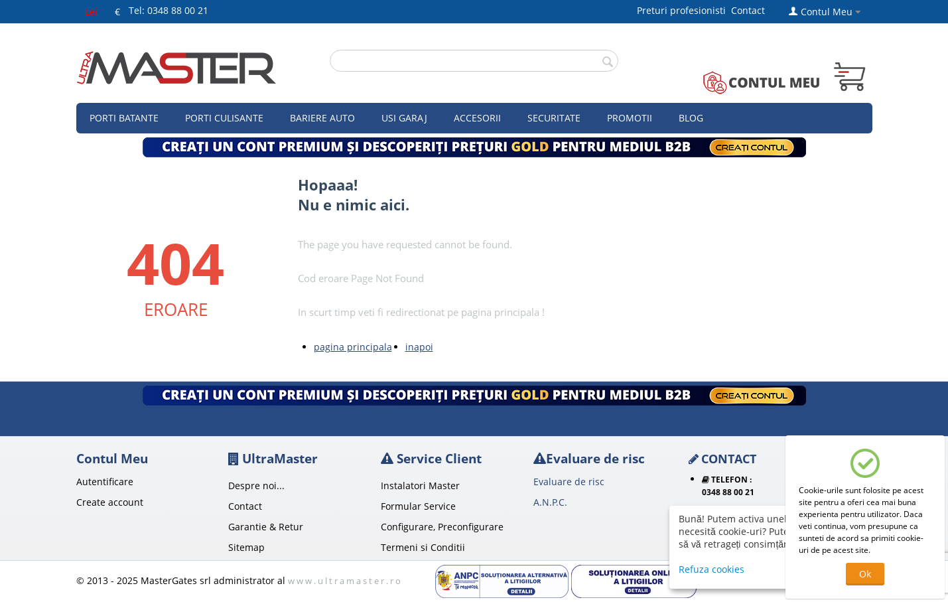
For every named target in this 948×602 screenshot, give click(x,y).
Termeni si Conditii (423, 547)
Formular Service (418, 506)
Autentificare (104, 481)
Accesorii (477, 118)
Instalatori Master (420, 485)
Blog (691, 118)
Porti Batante (124, 118)
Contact (748, 10)
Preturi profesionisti (684, 10)
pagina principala (353, 346)
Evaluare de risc (568, 481)
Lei (91, 11)
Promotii (629, 118)
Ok (865, 573)
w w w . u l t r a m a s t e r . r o (344, 581)
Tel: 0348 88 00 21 (168, 10)
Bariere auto (322, 118)
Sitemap (246, 547)
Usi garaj (404, 118)
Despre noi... (256, 485)
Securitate (553, 118)
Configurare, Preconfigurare (442, 526)
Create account (109, 502)
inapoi (419, 346)
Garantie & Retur (265, 526)
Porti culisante (224, 118)
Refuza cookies (711, 569)
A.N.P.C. (550, 502)
